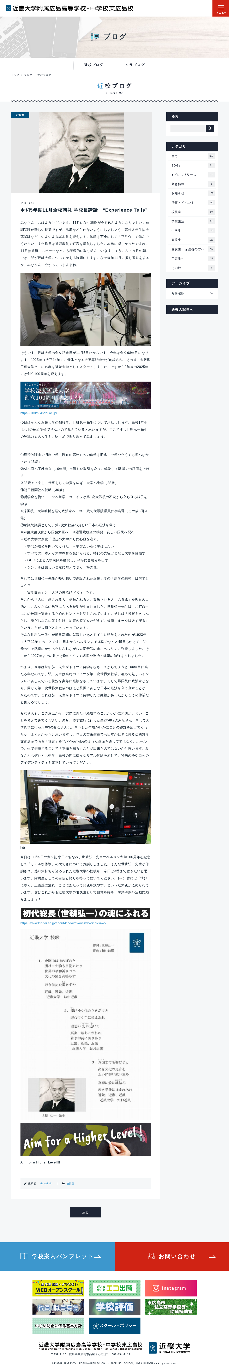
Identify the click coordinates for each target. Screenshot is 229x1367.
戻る (85, 1212)
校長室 (70, 1183)
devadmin (46, 1183)
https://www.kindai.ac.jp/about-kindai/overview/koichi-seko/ (63, 923)
